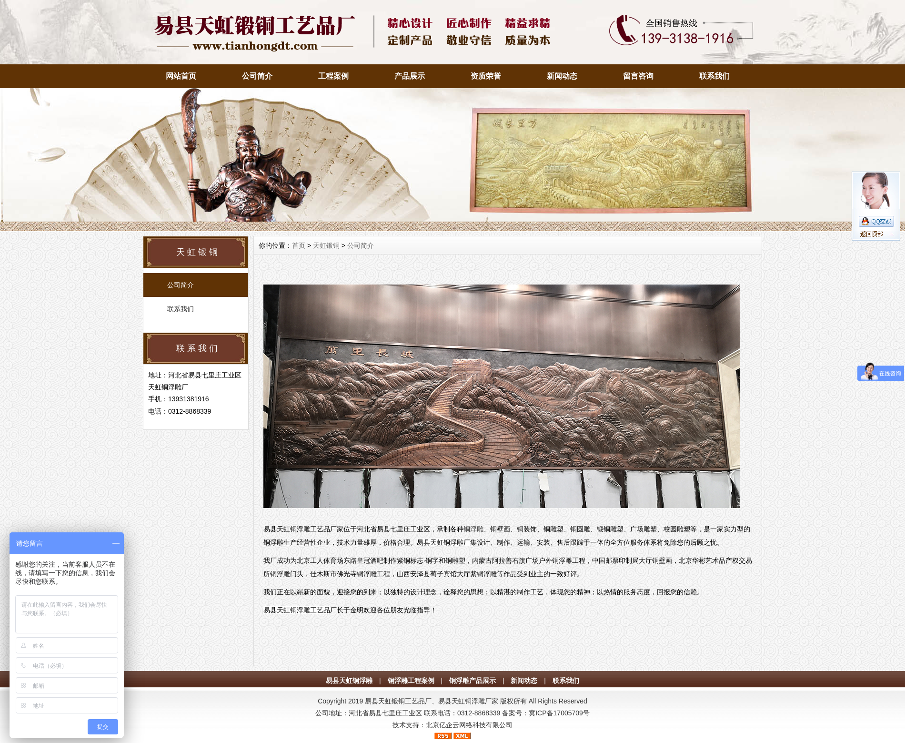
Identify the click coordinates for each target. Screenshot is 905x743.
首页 (298, 245)
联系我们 (714, 76)
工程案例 (333, 76)
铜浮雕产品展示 (472, 680)
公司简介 (257, 76)
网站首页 (181, 76)
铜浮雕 (473, 529)
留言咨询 (638, 76)
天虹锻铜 (326, 245)
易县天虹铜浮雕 (349, 680)
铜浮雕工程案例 (411, 680)
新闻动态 (562, 76)
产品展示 (409, 76)
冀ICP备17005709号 (559, 713)
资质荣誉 (486, 76)
